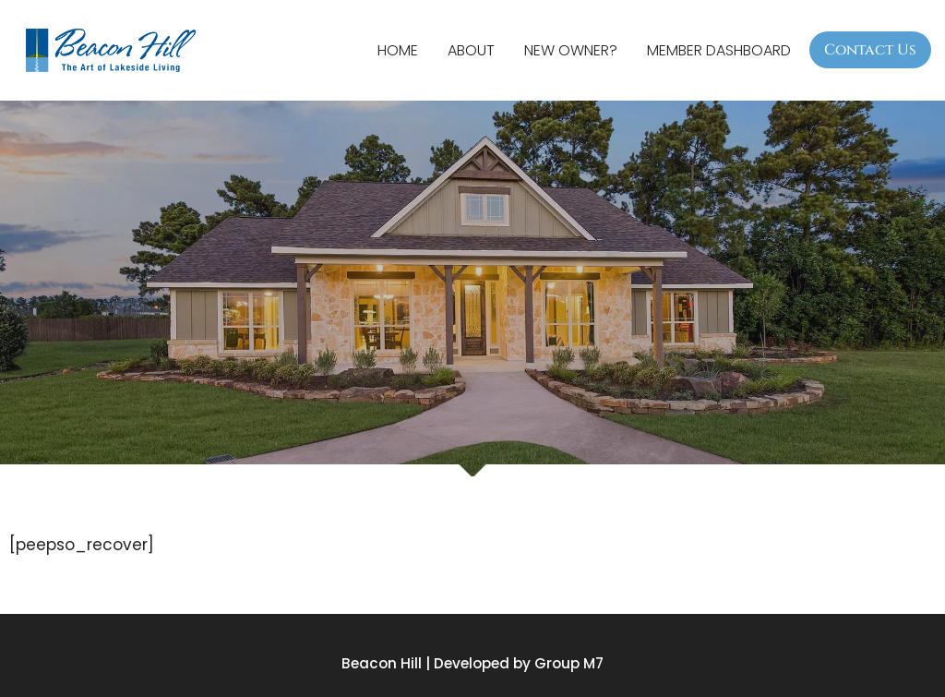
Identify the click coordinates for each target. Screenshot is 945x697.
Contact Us (870, 50)
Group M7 (569, 663)
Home (397, 50)
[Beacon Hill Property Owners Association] (115, 50)
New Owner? (570, 50)
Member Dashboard (719, 50)
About (471, 50)
